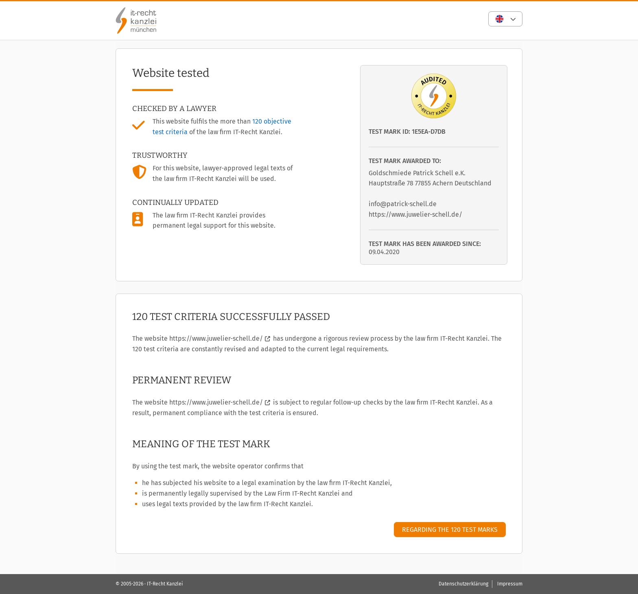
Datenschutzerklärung (463, 584)
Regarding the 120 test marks (450, 529)
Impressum (509, 584)
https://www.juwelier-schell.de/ (216, 338)
